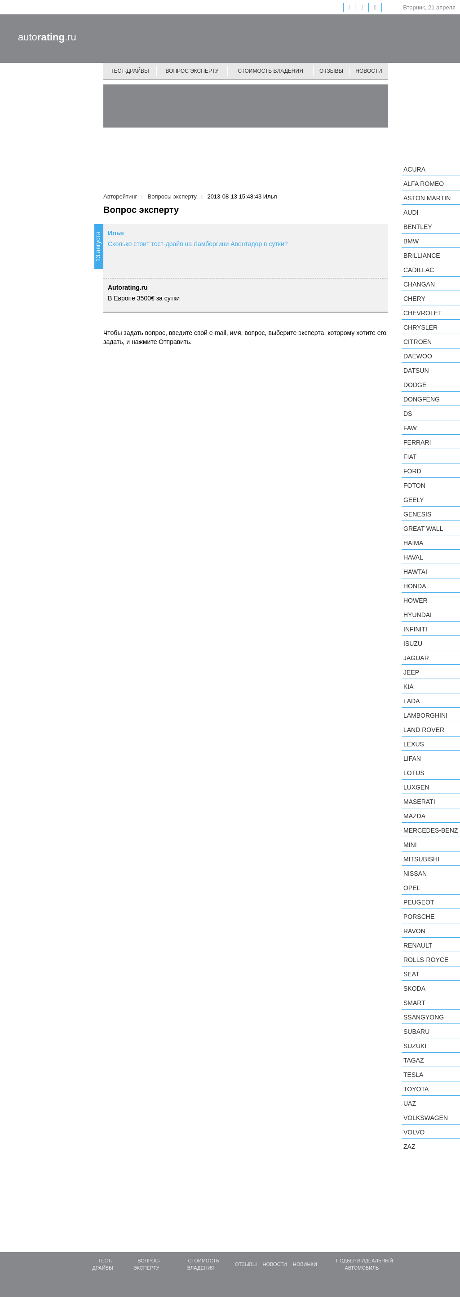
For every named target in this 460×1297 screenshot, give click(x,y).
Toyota (416, 1089)
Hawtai (415, 571)
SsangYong (423, 1017)
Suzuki (414, 1046)
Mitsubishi (421, 859)
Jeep (411, 672)
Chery (414, 298)
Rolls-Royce (425, 959)
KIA (408, 686)
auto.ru (47, 37)
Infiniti (415, 629)
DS (407, 413)
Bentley (417, 226)
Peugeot (418, 902)
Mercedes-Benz (430, 830)
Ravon (414, 931)
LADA (411, 701)
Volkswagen (425, 1117)
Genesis (417, 514)
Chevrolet (422, 313)
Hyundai (417, 614)
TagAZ (413, 1060)
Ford (412, 471)
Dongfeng (421, 399)
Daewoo (417, 356)
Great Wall (423, 528)
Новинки (305, 1264)
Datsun (416, 370)
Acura (414, 169)
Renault (417, 945)
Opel (411, 887)
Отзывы (331, 71)
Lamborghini (425, 715)
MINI (410, 844)
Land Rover (423, 729)
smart (414, 1002)
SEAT (411, 974)
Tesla (413, 1074)
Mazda (414, 816)
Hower (415, 600)
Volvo (414, 1132)
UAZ (409, 1103)
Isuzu (412, 643)
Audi (410, 212)
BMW (411, 241)
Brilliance (421, 255)
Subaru (416, 1031)
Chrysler (420, 327)
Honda (414, 586)
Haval (413, 557)
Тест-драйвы (130, 71)
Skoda (414, 988)
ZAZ (409, 1146)
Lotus (414, 772)
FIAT (409, 456)
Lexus (413, 744)
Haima (413, 543)
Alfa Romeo (423, 183)
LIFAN (412, 758)
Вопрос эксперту (192, 71)
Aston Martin (427, 198)
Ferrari (417, 442)
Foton (414, 485)
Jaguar (416, 658)
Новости (368, 71)
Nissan (415, 873)
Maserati (419, 801)
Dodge (414, 384)
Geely (413, 499)
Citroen (417, 341)
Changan (419, 284)
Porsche (418, 916)
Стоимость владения (270, 71)
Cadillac (418, 270)
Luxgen (416, 787)
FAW (410, 428)
